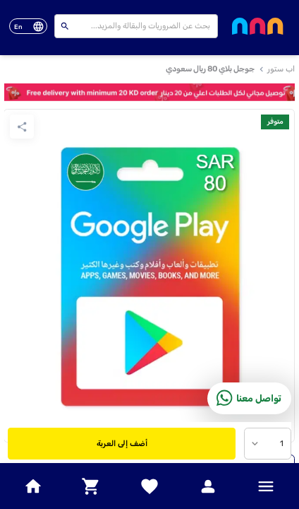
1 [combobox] (281, 443)
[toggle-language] (28, 26)
